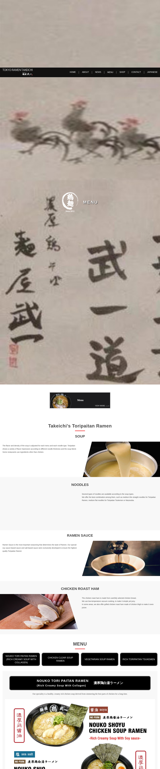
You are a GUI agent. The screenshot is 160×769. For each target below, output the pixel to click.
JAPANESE (152, 5)
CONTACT (136, 5)
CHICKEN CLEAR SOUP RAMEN (60, 592)
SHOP (122, 5)
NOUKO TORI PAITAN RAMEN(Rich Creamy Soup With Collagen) (21, 591)
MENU (110, 5)
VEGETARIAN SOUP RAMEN (99, 592)
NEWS (98, 5)
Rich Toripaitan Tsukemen (139, 592)
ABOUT (85, 5)
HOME (73, 5)
